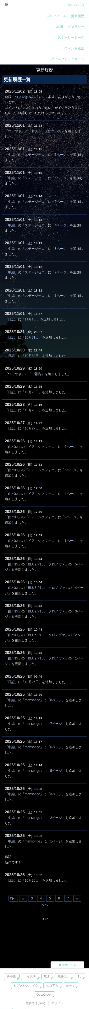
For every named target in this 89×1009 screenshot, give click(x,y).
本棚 (59, 27)
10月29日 (32, 392)
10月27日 (32, 428)
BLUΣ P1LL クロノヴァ (46, 564)
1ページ (60, 296)
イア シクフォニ (41, 447)
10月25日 (32, 880)
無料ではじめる (36, 1003)
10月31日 (32, 337)
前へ (13, 898)
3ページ (60, 249)
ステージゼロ (35, 155)
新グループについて (46, 131)
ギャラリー (76, 27)
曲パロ (13, 447)
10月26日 (32, 682)
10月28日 (32, 410)
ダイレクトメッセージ (67, 59)
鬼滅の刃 (63, 976)
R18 (47, 976)
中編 (11, 155)
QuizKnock (44, 994)
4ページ (60, 225)
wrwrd (70, 985)
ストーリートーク (71, 37)
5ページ (60, 202)
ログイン (57, 1003)
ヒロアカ (52, 985)
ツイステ (30, 976)
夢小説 (11, 976)
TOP (44, 919)
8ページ (56, 700)
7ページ (60, 155)
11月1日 (31, 319)
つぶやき (21, 97)
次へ (44, 905)
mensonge (32, 700)
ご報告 (36, 374)
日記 (11, 319)
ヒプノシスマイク (26, 985)
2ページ (60, 272)
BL (79, 976)
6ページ (60, 178)
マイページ (76, 5)
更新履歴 (77, 16)
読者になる (67, 965)
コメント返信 (74, 48)
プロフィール (56, 16)
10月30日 (32, 356)
